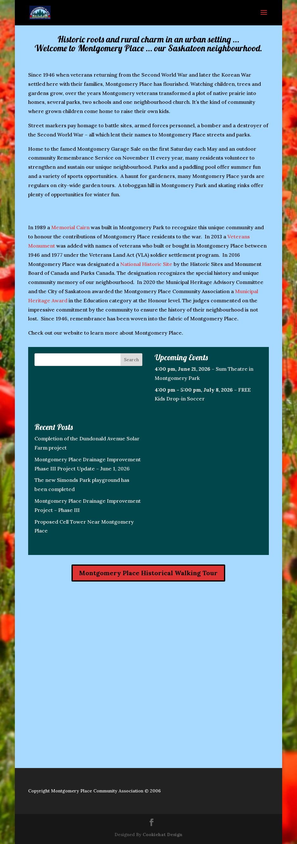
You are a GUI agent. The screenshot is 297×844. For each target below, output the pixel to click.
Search (131, 359)
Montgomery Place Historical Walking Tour (148, 573)
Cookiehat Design (163, 834)
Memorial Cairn (70, 227)
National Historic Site (146, 264)
